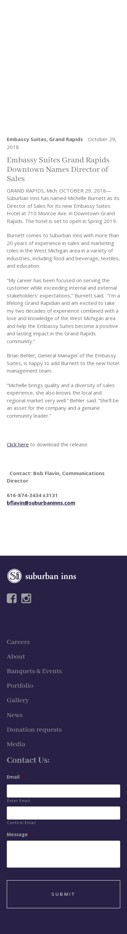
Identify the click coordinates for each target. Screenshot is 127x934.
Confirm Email (21, 822)
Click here (18, 444)
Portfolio (20, 686)
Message (20, 835)
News (15, 715)
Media (16, 744)
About (16, 656)
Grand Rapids (66, 139)
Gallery (18, 700)
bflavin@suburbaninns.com (41, 502)
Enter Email (18, 800)
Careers (18, 642)
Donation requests (34, 730)
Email (16, 777)
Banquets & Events (34, 671)
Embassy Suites (26, 139)
